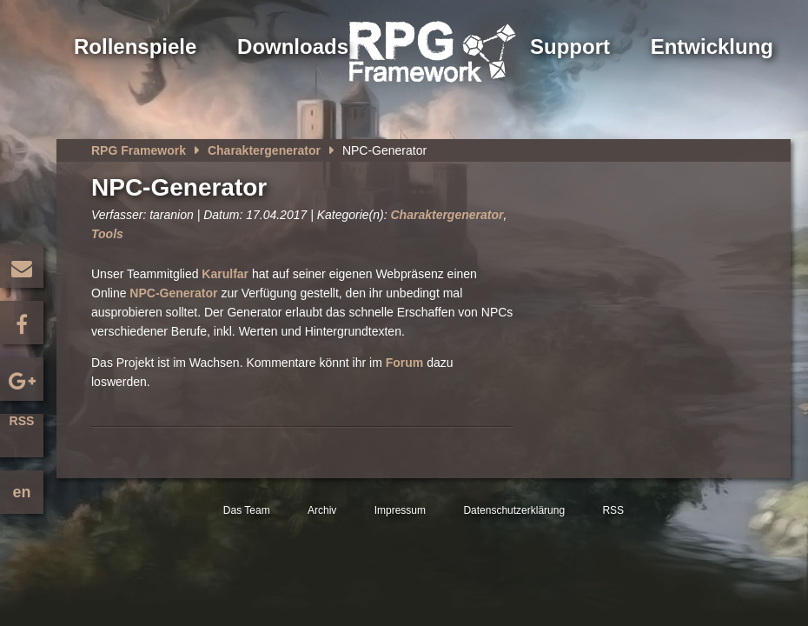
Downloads (292, 46)
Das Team (246, 510)
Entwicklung (712, 46)
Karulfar (225, 274)
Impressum (400, 510)
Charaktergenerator (264, 150)
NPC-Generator (175, 293)
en (21, 492)
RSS (22, 421)
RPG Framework (138, 150)
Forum (405, 363)
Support (570, 46)
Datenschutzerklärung (514, 510)
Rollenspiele (135, 46)
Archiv (322, 510)
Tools (107, 234)
